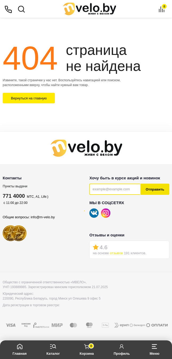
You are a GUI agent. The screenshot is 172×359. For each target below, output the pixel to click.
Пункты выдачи (15, 186)
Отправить (155, 189)
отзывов (116, 253)
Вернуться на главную (29, 98)
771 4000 (14, 196)
